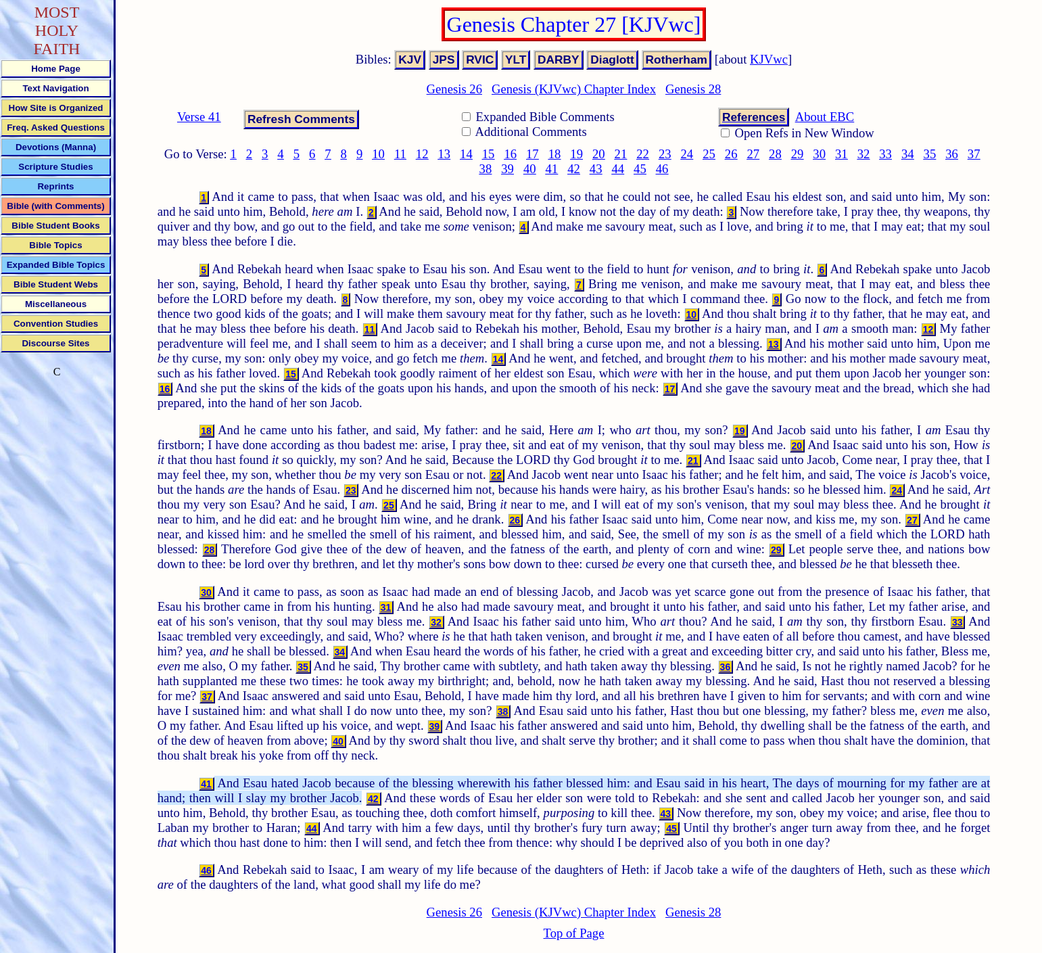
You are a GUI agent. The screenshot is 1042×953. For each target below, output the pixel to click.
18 (554, 154)
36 (951, 154)
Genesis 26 (454, 89)
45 (640, 169)
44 (617, 169)
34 (907, 154)
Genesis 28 (693, 89)
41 (552, 169)
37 (974, 154)
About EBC (825, 117)
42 (573, 169)
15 (488, 154)
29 (797, 154)
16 (510, 154)
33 (885, 154)
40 (529, 169)
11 (400, 154)
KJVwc (769, 59)
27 (753, 154)
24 (687, 154)
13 (443, 154)
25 (709, 154)
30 (819, 154)
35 (930, 154)
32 (863, 154)
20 (598, 154)
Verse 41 (199, 117)
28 (775, 154)
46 (662, 169)
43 (596, 169)
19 (576, 154)
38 (485, 169)
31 (841, 154)
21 (621, 154)
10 (378, 154)
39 (507, 169)
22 (642, 154)
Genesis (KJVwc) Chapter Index (574, 89)
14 (466, 154)
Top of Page (574, 933)
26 (731, 154)
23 (665, 154)
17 (532, 154)
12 (422, 154)
